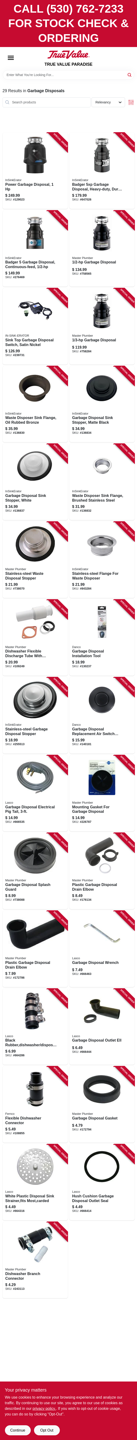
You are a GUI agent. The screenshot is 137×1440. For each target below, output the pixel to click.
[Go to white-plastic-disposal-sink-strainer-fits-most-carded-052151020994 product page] (35, 1182)
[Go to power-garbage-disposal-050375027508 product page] (35, 171)
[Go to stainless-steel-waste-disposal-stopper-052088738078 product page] (35, 560)
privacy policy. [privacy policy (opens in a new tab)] (44, 1409)
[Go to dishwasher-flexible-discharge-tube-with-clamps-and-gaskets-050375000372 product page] (35, 638)
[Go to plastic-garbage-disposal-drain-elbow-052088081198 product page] (35, 949)
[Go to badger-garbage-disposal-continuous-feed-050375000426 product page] (35, 249)
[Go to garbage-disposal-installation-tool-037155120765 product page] (102, 638)
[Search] (129, 74)
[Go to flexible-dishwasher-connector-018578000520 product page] (35, 1104)
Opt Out (46, 1430)
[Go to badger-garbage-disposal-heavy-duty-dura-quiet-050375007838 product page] (102, 171)
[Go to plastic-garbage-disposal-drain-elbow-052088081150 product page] (102, 871)
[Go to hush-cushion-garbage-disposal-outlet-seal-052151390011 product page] (102, 1182)
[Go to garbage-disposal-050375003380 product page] (102, 326)
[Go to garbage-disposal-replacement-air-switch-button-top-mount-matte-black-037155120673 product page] (102, 715)
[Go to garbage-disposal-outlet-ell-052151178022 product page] (102, 1027)
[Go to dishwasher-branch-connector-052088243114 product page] (35, 1260)
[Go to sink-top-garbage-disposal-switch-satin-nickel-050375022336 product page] (35, 326)
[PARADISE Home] (68, 54)
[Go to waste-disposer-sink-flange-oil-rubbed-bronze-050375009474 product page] (35, 404)
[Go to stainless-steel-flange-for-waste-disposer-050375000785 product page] (102, 560)
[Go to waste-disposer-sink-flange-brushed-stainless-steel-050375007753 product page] (102, 482)
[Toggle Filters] (131, 102)
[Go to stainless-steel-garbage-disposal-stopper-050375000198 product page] (35, 715)
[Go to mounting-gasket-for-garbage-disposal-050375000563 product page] (102, 793)
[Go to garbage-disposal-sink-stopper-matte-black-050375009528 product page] (102, 404)
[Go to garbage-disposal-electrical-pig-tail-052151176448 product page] (35, 793)
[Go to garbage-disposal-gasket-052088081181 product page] (102, 1104)
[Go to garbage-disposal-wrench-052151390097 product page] (102, 949)
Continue (17, 1430)
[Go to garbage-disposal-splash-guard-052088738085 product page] (35, 871)
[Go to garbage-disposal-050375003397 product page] (102, 249)
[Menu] (11, 58)
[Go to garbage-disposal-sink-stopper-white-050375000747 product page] (35, 482)
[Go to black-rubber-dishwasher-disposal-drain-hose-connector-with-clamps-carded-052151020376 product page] (35, 1027)
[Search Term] (68, 75)
